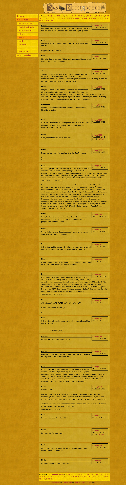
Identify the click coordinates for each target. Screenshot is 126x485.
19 (99, 16)
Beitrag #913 (97, 244)
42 (80, 18)
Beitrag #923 (97, 430)
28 (49, 18)
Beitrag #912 (97, 229)
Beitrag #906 (97, 105)
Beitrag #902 (97, 41)
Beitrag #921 (97, 387)
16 (92, 16)
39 (73, 18)
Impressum (56, 482)
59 (49, 20)
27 (47, 18)
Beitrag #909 (97, 150)
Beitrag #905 (97, 87)
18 (97, 16)
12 (83, 16)
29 (51, 18)
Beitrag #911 (97, 214)
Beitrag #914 (97, 259)
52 (102, 18)
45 (87, 18)
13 (85, 16)
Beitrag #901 (97, 25)
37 (69, 18)
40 (76, 18)
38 (71, 18)
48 (94, 18)
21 (103, 16)
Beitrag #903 (97, 56)
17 (94, 16)
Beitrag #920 (97, 367)
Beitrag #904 (97, 71)
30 (53, 18)
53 (105, 18)
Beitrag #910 (97, 166)
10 (79, 16)
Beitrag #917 (97, 318)
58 (47, 20)
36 (67, 18)
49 (96, 18)
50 (98, 18)
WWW (101, 139)
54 (107, 18)
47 (91, 18)
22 (106, 16)
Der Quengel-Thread (56, 16)
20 (101, 16)
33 (60, 18)
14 (88, 16)
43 (82, 18)
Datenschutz (67, 482)
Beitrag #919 (97, 352)
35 (65, 18)
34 (62, 18)
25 (42, 18)
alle (52, 20)
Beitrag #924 (97, 445)
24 (40, 18)
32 (58, 18)
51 (100, 18)
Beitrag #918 (97, 336)
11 (81, 16)
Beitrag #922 (97, 415)
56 (42, 20)
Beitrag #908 (97, 135)
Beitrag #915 (97, 274)
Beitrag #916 (97, 300)
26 (44, 18)
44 (85, 18)
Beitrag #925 (97, 460)
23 (108, 16)
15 (90, 16)
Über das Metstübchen (83, 482)
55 (40, 20)
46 (89, 18)
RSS (95, 482)
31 (56, 18)
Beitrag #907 (97, 120)
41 (78, 18)
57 (44, 20)
